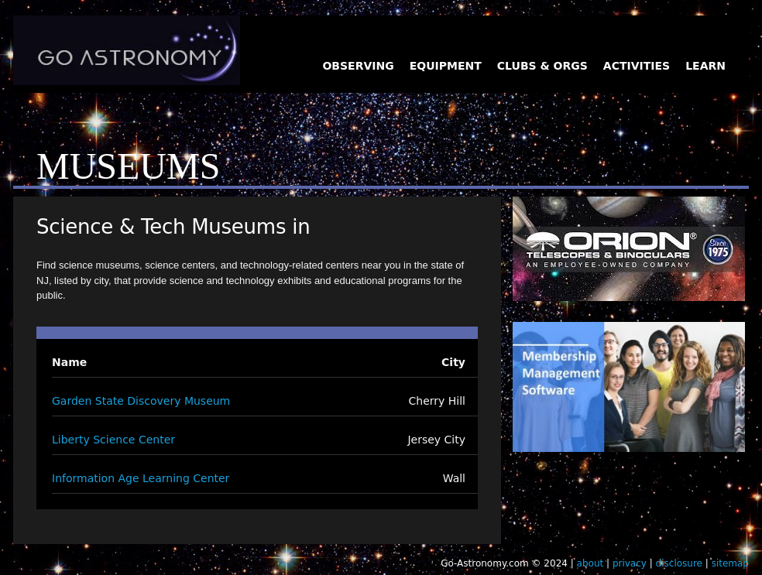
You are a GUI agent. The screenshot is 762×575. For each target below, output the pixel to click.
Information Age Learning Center (140, 478)
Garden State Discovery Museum (141, 401)
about (590, 563)
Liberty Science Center (113, 439)
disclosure (679, 563)
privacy (630, 563)
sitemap (730, 563)
